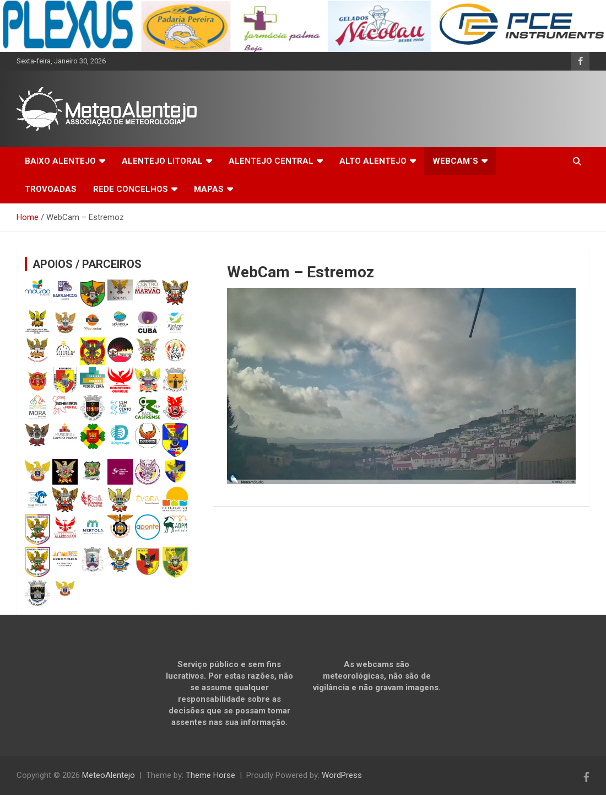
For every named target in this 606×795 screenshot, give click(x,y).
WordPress (342, 775)
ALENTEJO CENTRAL (271, 161)
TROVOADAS (51, 189)
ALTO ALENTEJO (373, 161)
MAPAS (209, 189)
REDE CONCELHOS (130, 189)
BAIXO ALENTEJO (60, 161)
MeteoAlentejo (108, 775)
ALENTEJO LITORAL (162, 161)
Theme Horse (210, 775)
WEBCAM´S (455, 161)
